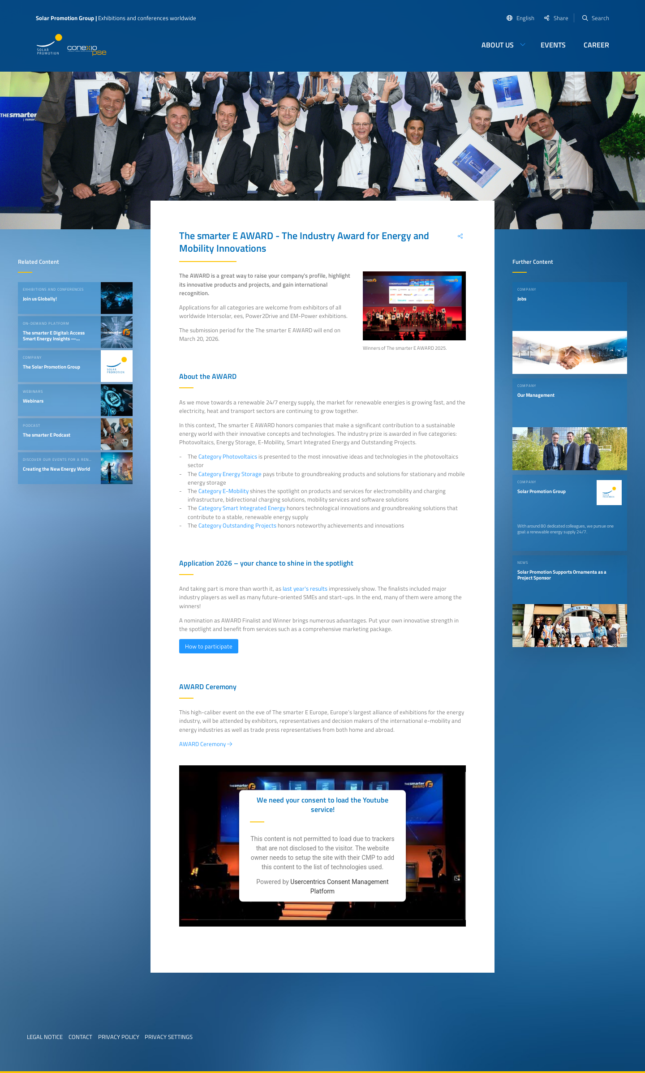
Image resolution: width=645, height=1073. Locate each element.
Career (596, 44)
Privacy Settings (169, 1036)
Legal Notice (45, 1036)
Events (553, 44)
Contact (80, 1036)
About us (498, 44)
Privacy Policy (118, 1036)
